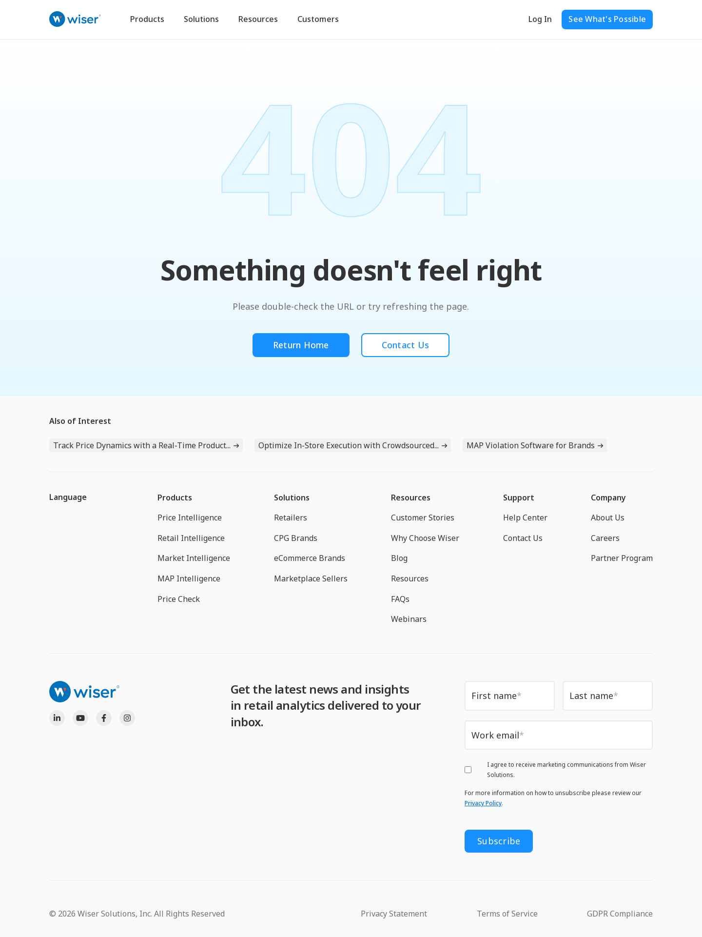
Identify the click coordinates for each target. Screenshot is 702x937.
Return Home (300, 345)
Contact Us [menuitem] (523, 538)
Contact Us (406, 345)
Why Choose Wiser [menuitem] (425, 538)
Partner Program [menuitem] (622, 558)
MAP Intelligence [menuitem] (188, 578)
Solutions (201, 19)
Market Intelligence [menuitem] (193, 558)
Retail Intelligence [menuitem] (191, 538)
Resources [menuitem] (410, 497)
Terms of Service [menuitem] (507, 913)
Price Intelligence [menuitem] (189, 517)
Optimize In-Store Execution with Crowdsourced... (348, 445)
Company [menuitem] (608, 497)
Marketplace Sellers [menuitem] (311, 578)
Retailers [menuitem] (290, 517)
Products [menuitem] (174, 497)
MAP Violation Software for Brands (531, 445)
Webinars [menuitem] (409, 619)
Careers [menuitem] (605, 538)
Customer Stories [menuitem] (422, 517)
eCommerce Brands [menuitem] (309, 558)
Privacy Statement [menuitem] (394, 913)
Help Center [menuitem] (525, 517)
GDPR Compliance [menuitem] (620, 913)
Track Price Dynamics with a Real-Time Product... (142, 445)
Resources (258, 19)
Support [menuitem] (518, 497)
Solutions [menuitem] (292, 497)
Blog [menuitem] (399, 558)
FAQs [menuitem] (400, 599)
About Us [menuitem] (607, 517)
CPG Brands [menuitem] (295, 538)
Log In (540, 19)
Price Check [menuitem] (178, 599)
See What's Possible (607, 19)
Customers (318, 19)
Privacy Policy (483, 803)
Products (147, 19)
